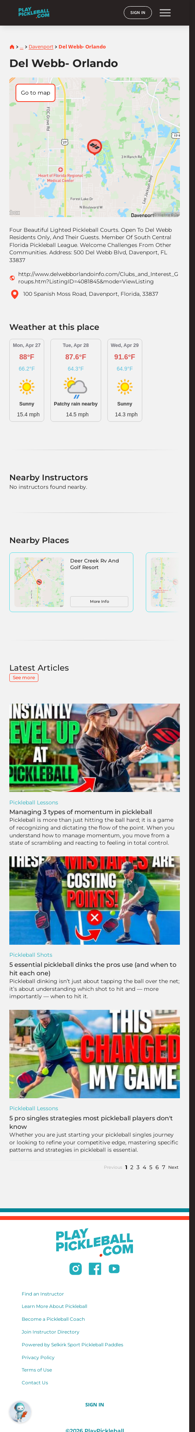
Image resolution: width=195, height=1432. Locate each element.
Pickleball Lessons (33, 802)
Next (173, 1167)
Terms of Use (37, 1370)
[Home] (34, 13)
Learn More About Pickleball (54, 1306)
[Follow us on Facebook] (95, 1269)
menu (165, 13)
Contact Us (35, 1382)
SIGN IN (137, 12)
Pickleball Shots (30, 954)
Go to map (35, 92)
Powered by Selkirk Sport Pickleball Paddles (72, 1344)
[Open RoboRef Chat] (20, 1412)
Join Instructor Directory (50, 1332)
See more (24, 677)
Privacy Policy (38, 1357)
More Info (99, 601)
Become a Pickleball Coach (53, 1319)
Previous (113, 1167)
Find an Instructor (43, 1294)
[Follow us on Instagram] (75, 1269)
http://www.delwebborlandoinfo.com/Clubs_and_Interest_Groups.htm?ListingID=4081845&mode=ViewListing (98, 278)
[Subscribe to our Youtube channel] (114, 1270)
